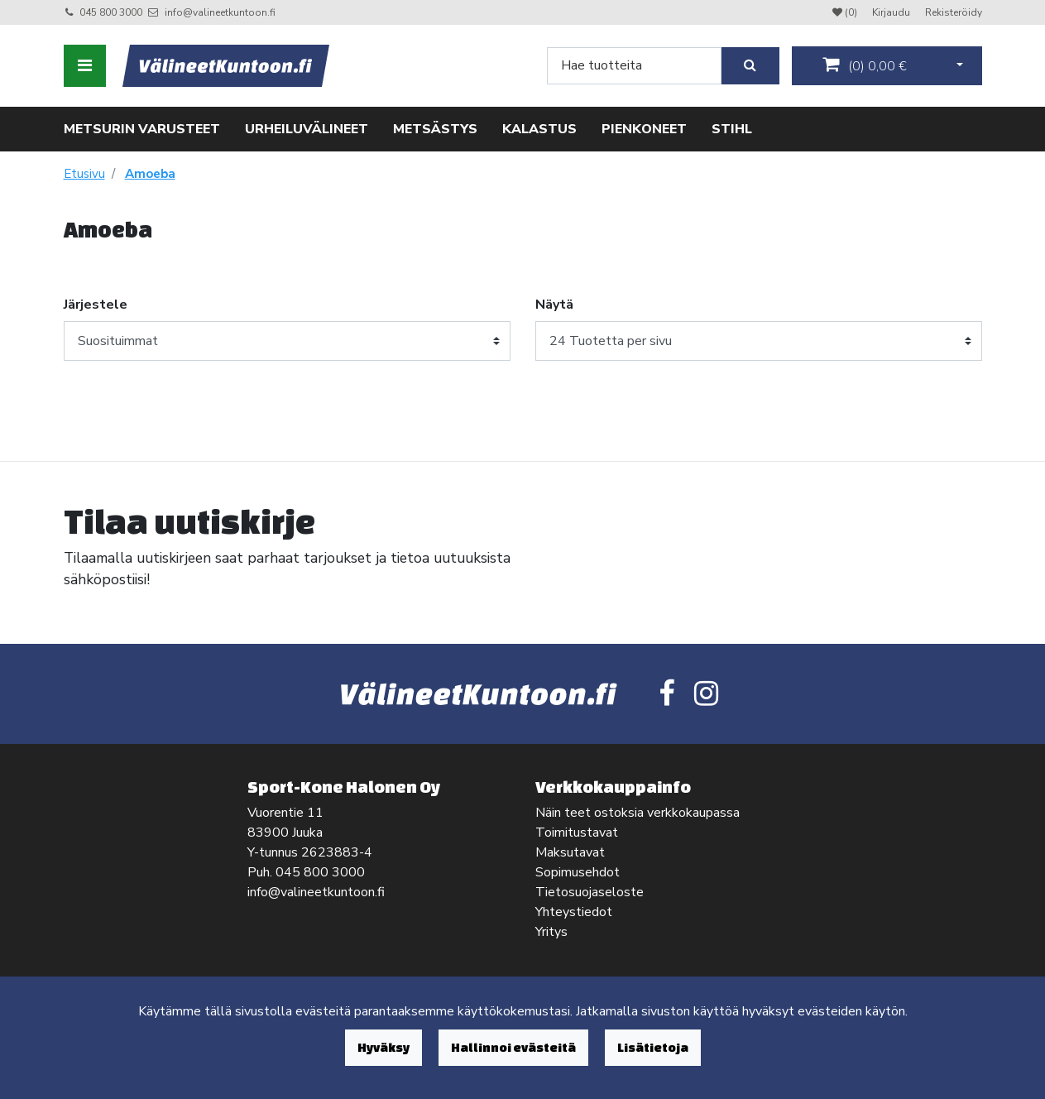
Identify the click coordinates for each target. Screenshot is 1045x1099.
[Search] (634, 65)
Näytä (554, 304)
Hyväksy (383, 1047)
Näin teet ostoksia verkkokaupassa (637, 813)
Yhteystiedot (573, 912)
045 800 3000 (110, 12)
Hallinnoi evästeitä (513, 1047)
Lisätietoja (652, 1047)
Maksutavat (570, 852)
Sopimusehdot (577, 872)
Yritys (551, 932)
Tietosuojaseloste (589, 892)
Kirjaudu (892, 12)
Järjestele (95, 304)
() (864, 65)
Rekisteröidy (953, 12)
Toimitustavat (576, 832)
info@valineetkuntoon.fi (220, 12)
